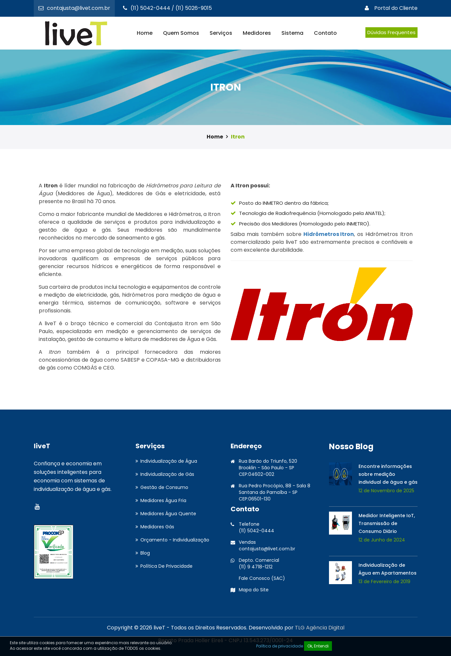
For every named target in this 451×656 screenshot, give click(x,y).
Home (145, 33)
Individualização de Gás (167, 474)
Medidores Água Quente (168, 513)
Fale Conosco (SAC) (262, 578)
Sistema (292, 33)
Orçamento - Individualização (174, 540)
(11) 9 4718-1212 (256, 566)
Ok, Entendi (318, 646)
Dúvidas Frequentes (391, 32)
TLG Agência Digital (319, 627)
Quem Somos (181, 33)
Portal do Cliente (391, 8)
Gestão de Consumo (164, 487)
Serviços (221, 33)
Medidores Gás (157, 526)
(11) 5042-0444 (256, 530)
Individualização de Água (168, 461)
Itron (238, 136)
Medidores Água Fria (163, 500)
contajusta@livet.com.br (267, 548)
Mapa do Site (254, 589)
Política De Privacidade (166, 566)
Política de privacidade (279, 646)
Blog (145, 553)
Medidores (257, 33)
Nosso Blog (351, 446)
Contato (325, 33)
